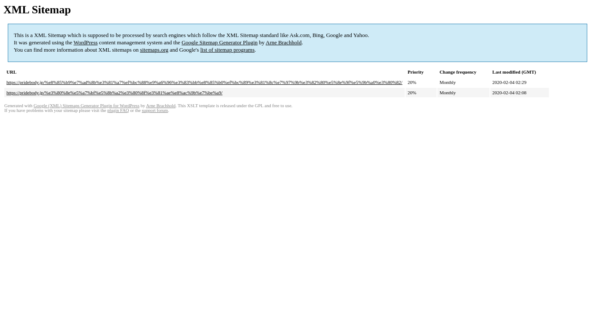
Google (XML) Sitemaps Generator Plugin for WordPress (86, 105)
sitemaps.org (154, 49)
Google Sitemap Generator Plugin (220, 42)
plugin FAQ (118, 110)
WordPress (86, 42)
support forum (155, 110)
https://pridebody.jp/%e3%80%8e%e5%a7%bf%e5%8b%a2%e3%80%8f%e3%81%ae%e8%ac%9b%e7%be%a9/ (114, 92)
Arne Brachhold (283, 42)
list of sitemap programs (227, 49)
